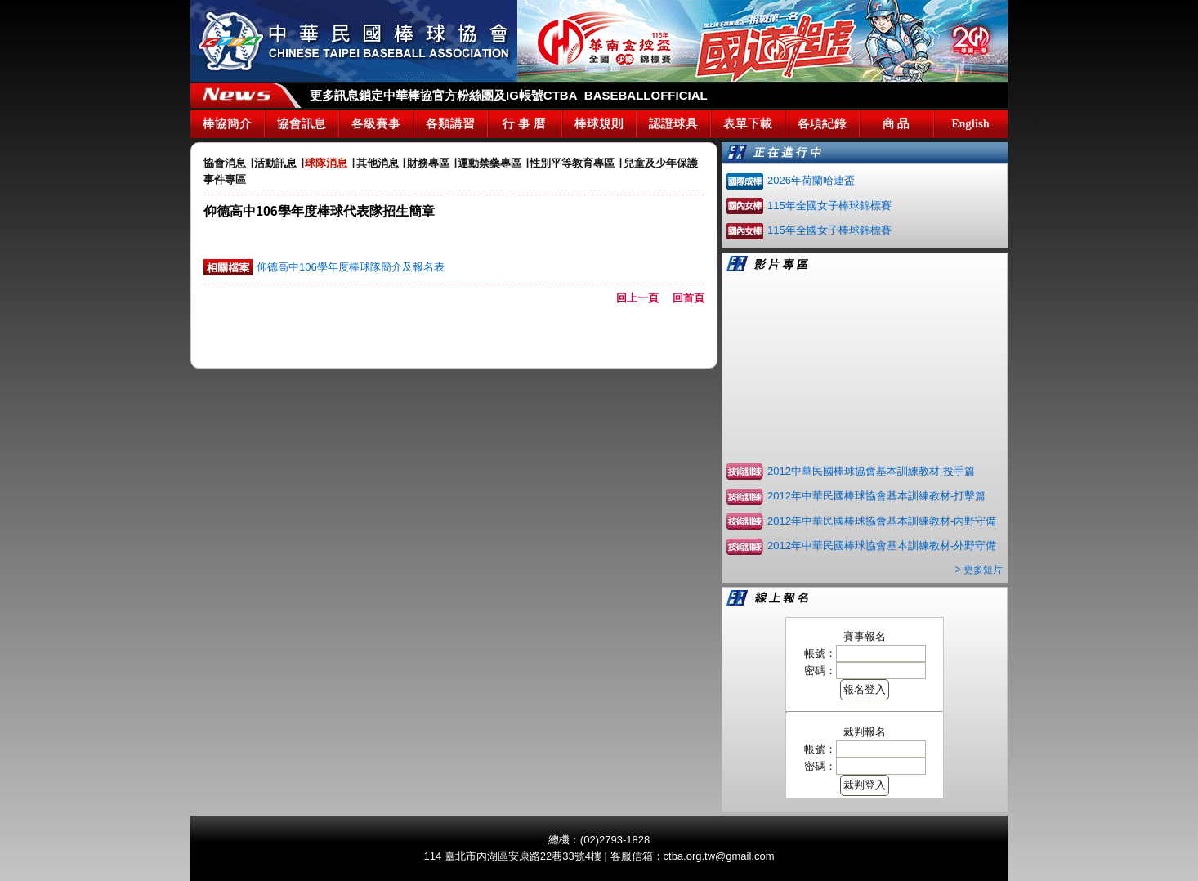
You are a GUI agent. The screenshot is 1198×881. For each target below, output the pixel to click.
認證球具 (673, 123)
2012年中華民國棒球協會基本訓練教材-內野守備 (881, 521)
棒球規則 (599, 123)
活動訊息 (275, 163)
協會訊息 (301, 123)
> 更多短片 (979, 569)
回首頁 (688, 298)
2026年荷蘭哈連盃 (811, 180)
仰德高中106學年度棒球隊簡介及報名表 (351, 267)
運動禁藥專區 (489, 163)
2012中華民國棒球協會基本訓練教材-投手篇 (871, 471)
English (971, 123)
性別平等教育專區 (572, 163)
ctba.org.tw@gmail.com (719, 856)
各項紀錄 (822, 123)
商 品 (896, 123)
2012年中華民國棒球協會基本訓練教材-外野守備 (881, 545)
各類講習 (450, 123)
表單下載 (747, 123)
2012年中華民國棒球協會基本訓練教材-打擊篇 (876, 496)
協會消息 (224, 163)
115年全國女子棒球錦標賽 (829, 205)
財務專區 (428, 163)
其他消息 (377, 163)
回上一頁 (642, 298)
